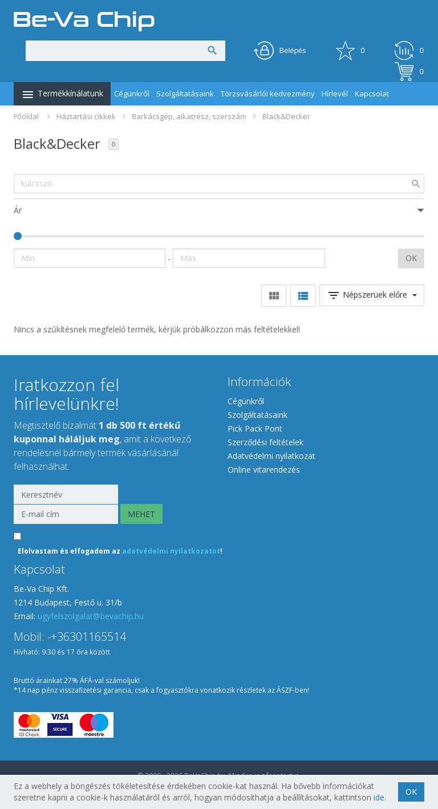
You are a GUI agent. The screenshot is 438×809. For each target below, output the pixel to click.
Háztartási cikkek (86, 116)
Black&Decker (286, 116)
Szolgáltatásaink (185, 93)
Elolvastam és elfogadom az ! (120, 551)
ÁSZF (285, 690)
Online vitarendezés (264, 469)
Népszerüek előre (372, 295)
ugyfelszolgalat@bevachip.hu (91, 616)
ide (379, 797)
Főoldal (26, 116)
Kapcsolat (372, 93)
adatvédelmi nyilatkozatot (171, 551)
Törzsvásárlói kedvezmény (268, 93)
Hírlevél (335, 93)
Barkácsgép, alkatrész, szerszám (189, 116)
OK (411, 258)
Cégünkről (131, 93)
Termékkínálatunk (62, 94)
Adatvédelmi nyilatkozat (271, 455)
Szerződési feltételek (265, 442)
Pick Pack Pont (255, 428)
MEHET (141, 514)
